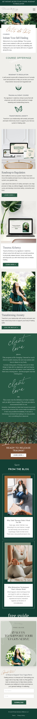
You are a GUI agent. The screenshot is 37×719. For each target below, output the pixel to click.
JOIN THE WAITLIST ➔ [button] (11, 327)
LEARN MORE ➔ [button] (9, 195)
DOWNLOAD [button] (19, 702)
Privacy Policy (21, 715)
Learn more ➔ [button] (18, 455)
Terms (13, 715)
